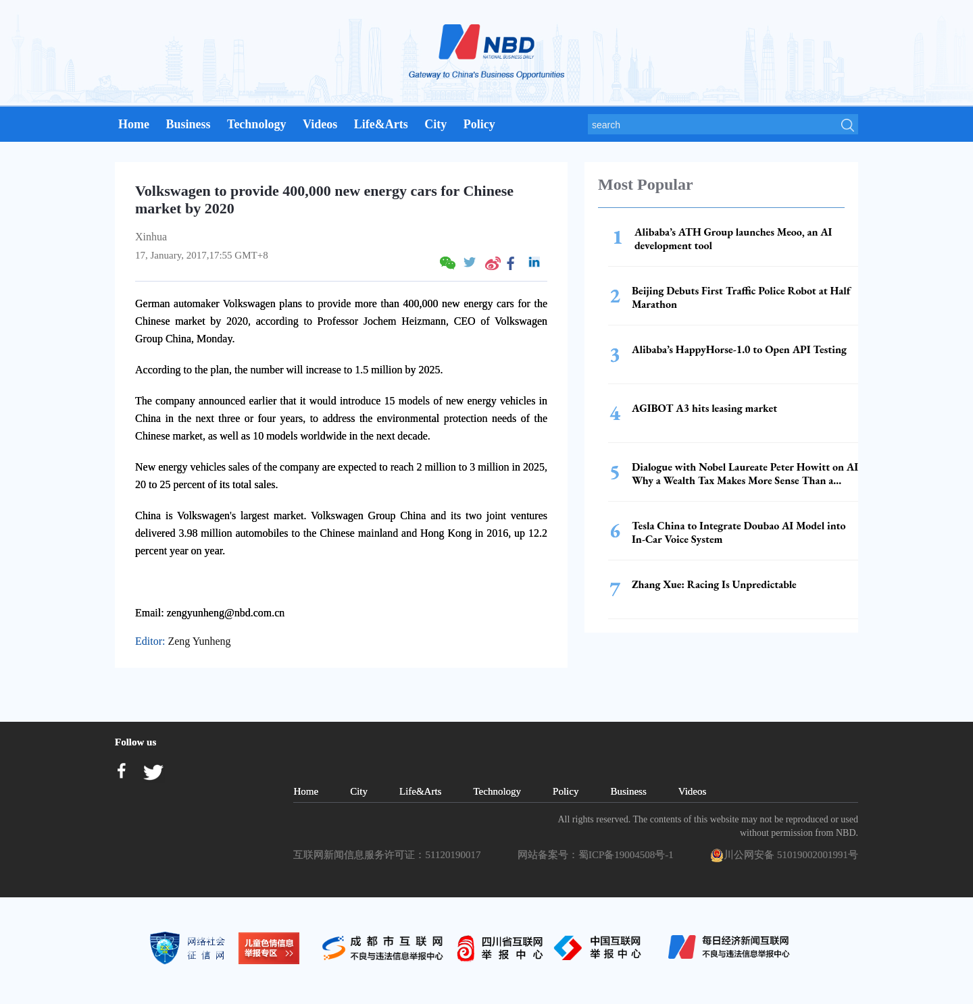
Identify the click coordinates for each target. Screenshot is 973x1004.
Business (188, 124)
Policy (479, 124)
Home (133, 124)
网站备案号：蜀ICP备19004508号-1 (598, 854)
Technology (256, 124)
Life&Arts (381, 124)
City (435, 124)
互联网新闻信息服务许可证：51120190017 (389, 854)
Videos (320, 124)
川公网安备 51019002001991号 (784, 855)
